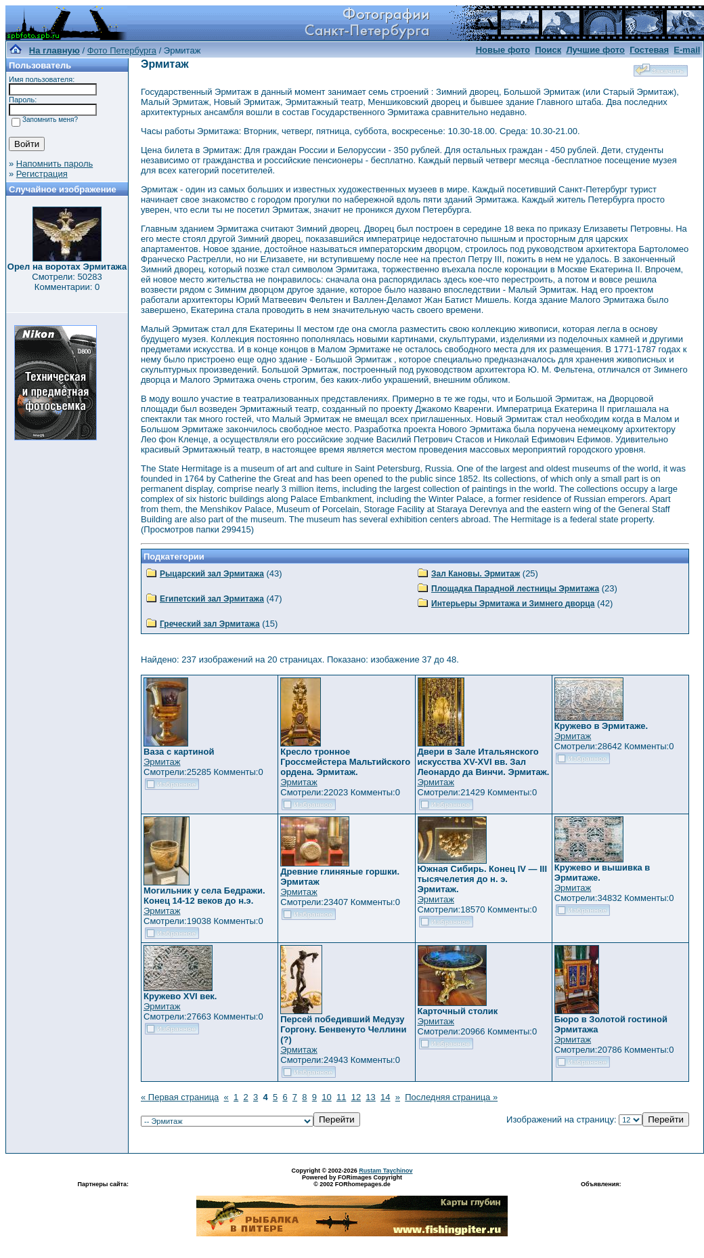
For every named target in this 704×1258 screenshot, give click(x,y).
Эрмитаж (162, 762)
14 (385, 1097)
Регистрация (42, 174)
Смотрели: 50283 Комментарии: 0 (67, 282)
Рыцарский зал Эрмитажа (212, 574)
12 (356, 1097)
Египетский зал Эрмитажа (212, 599)
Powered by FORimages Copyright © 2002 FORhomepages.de (352, 1181)
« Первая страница (180, 1097)
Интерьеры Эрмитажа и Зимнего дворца (513, 603)
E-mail (687, 50)
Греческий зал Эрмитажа (210, 624)
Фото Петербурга (121, 50)
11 (341, 1097)
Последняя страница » (451, 1097)
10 (326, 1097)
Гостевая (649, 50)
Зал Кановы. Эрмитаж (475, 574)
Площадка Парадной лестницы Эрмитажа (515, 588)
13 (370, 1097)
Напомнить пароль (54, 164)
